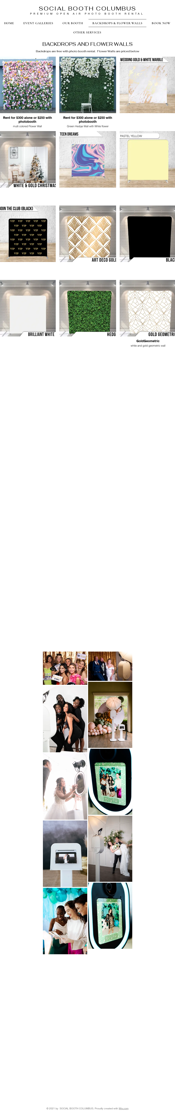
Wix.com (124, 1108)
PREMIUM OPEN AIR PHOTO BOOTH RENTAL (87, 13)
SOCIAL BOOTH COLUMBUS (87, 8)
